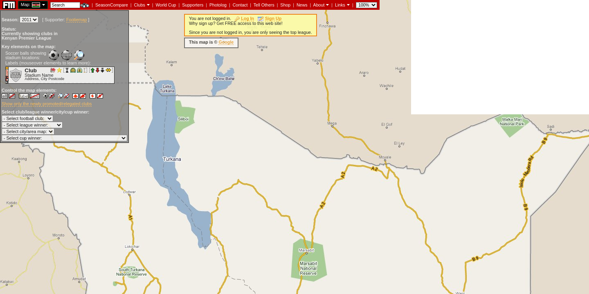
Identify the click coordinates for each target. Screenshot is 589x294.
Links (340, 4)
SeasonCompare (111, 4)
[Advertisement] (500, 57)
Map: (26, 4)
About (319, 4)
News (302, 4)
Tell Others (264, 4)
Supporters (192, 4)
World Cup (165, 4)
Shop (285, 4)
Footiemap (76, 19)
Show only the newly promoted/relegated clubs (47, 103)
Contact (240, 4)
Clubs (139, 4)
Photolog (218, 4)
